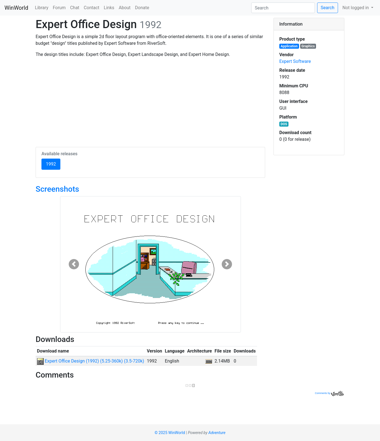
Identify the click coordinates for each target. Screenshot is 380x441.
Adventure (216, 432)
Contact (91, 7)
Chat (74, 7)
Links (109, 7)
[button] (73, 264)
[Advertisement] (150, 101)
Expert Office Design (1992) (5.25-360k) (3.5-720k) (90, 361)
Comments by (329, 393)
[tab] (309, 24)
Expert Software (295, 61)
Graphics (308, 46)
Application (289, 46)
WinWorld (16, 7)
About (125, 7)
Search (327, 7)
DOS (284, 124)
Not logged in (356, 7)
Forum (59, 7)
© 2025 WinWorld (170, 432)
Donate (142, 7)
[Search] (283, 8)
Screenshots (57, 189)
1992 (53, 164)
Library (41, 7)
